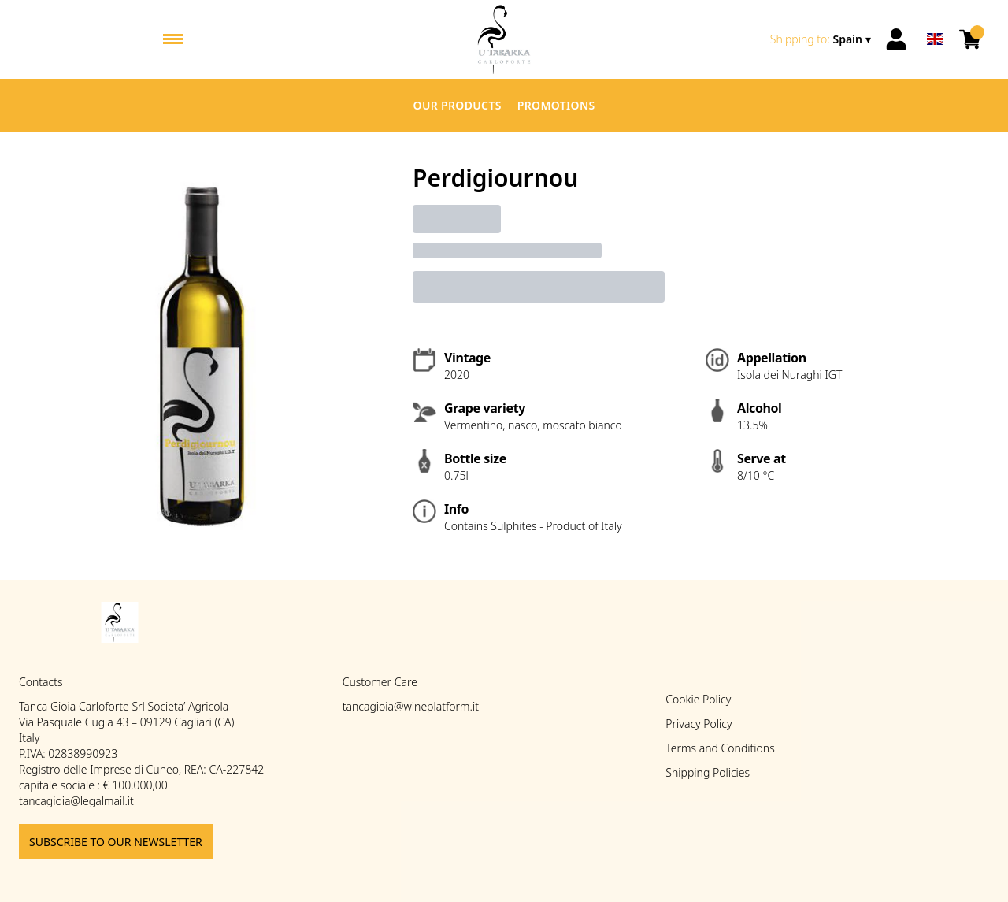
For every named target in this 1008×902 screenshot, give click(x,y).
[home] (504, 39)
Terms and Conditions (719, 748)
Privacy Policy (698, 723)
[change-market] (822, 39)
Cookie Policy (698, 699)
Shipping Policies (707, 772)
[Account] (896, 39)
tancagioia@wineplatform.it (411, 706)
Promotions (556, 105)
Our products (457, 105)
